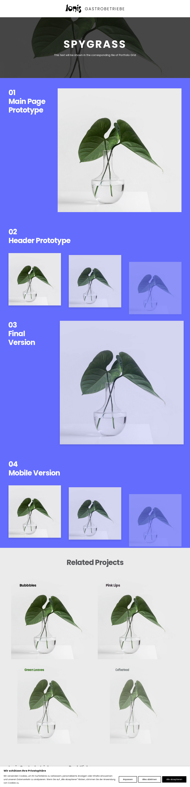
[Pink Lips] (137, 617)
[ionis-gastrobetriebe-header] (95, 8)
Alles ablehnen (149, 779)
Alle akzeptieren (174, 779)
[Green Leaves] (52, 701)
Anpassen (128, 779)
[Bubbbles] (53, 617)
